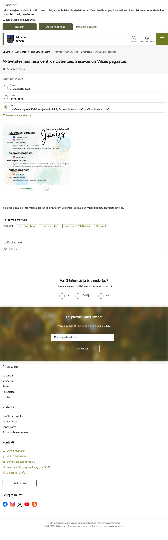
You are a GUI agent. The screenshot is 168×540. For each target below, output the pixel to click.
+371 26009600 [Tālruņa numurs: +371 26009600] (16, 456)
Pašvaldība (9, 391)
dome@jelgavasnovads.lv (21, 461)
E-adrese (12, 472)
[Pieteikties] (83, 348)
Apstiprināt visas (55, 26)
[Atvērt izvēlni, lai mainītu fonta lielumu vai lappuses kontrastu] (147, 40)
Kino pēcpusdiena (26, 226)
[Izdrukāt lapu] (84, 242)
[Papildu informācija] (23, 472)
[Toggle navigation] (162, 39)
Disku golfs (101, 226)
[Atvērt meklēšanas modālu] (134, 40)
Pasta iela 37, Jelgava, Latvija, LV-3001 (28, 467)
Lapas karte (9, 427)
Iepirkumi (8, 381)
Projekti (7, 386)
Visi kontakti (20, 483)
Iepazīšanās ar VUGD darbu (77, 226)
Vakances (8, 375)
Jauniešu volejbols (49, 226)
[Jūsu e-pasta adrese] (82, 337)
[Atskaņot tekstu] (16, 69)
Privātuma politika (13, 416)
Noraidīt (19, 26)
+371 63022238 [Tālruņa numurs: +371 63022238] (16, 451)
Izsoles (6, 397)
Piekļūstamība (10, 421)
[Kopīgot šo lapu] (84, 249)
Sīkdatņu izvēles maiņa (15, 432)
